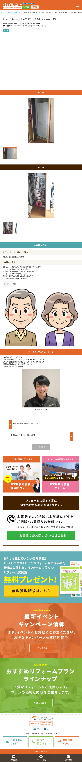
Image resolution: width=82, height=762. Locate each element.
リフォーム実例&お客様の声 (15, 13)
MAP (55, 733)
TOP (2, 13)
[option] (41, 196)
